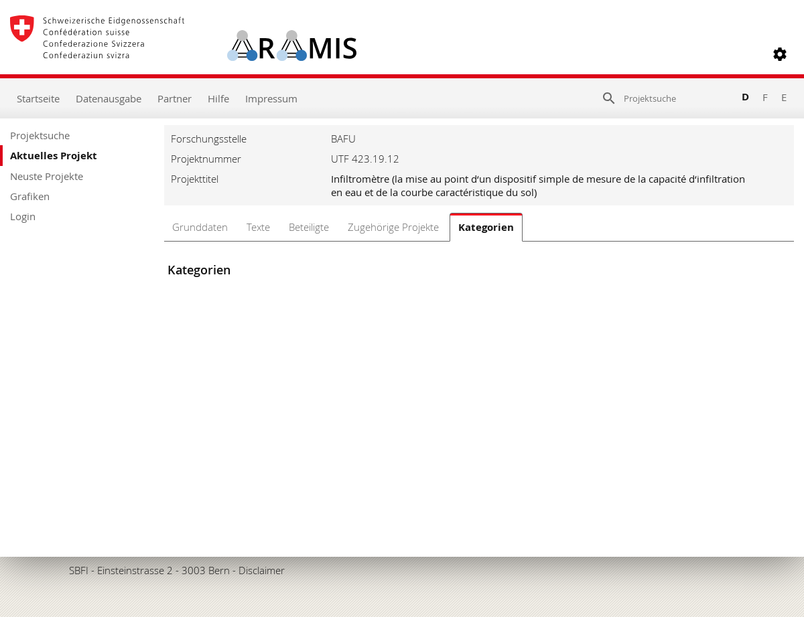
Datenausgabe (108, 98)
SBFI (78, 570)
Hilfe (218, 98)
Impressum (271, 98)
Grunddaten (200, 227)
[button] (779, 54)
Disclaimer (262, 570)
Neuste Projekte (46, 176)
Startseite (38, 98)
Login (23, 216)
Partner (174, 98)
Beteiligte (309, 227)
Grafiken (30, 196)
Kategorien (486, 227)
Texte (258, 227)
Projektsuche (40, 135)
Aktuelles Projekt (53, 156)
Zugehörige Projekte (393, 227)
